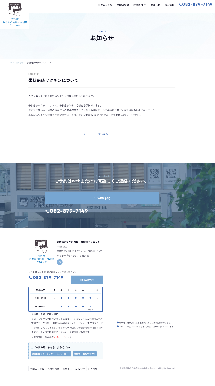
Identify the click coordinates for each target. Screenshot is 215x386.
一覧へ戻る (95, 134)
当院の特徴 (123, 5)
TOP (9, 62)
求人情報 (169, 5)
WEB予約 (103, 198)
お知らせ (155, 5)
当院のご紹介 (105, 5)
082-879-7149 (196, 4)
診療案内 (139, 4)
